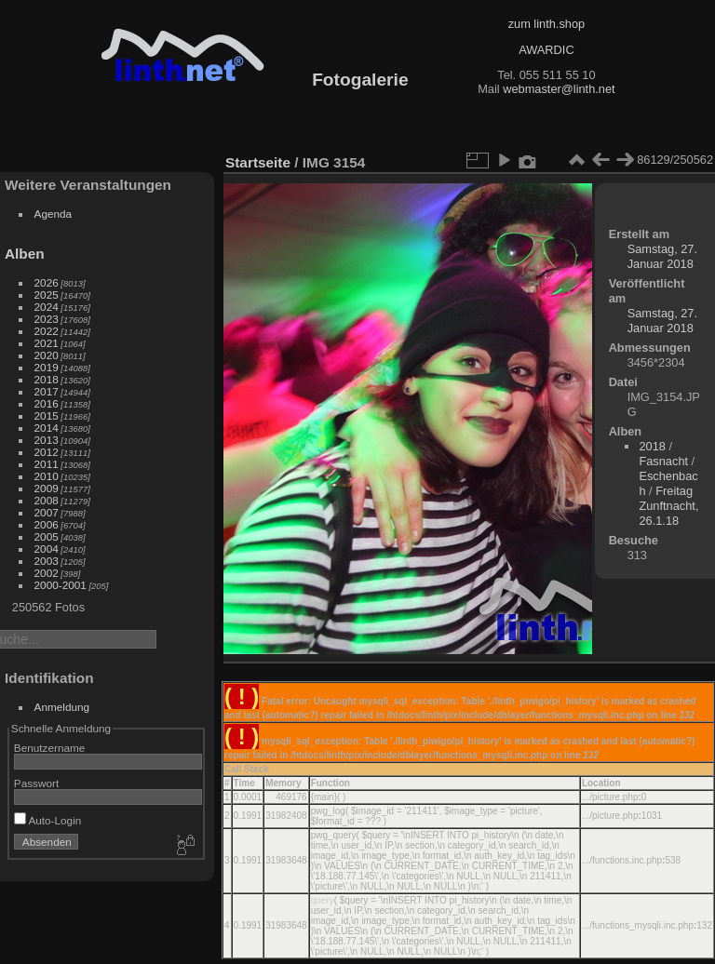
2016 (46, 403)
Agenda (53, 214)
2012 (46, 452)
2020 (46, 355)
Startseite (257, 162)
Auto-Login (48, 820)
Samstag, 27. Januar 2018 (662, 256)
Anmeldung (62, 707)
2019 (46, 367)
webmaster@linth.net (558, 89)
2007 (46, 512)
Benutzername (50, 748)
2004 (46, 548)
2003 (46, 561)
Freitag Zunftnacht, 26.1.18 (668, 506)
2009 (46, 488)
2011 (46, 464)
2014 (46, 428)
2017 (46, 391)
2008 (46, 500)
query (322, 900)
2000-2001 (60, 585)
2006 (46, 524)
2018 (46, 379)
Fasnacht (663, 461)
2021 (46, 343)
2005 (46, 536)
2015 (46, 415)
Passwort (36, 783)
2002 (46, 573)
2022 (46, 331)
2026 (46, 282)
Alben (25, 253)
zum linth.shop (547, 24)
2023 (46, 319)
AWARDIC (546, 50)
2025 (46, 294)
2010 (46, 476)
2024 (46, 307)
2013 (46, 440)
